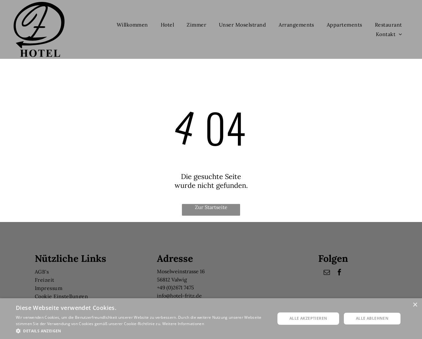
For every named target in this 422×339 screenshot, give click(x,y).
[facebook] (339, 273)
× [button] (415, 305)
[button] (142, 330)
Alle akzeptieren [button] (308, 318)
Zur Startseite (211, 207)
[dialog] (211, 318)
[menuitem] (132, 24)
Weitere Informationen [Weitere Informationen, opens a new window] (183, 323)
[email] (327, 273)
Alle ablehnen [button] (372, 318)
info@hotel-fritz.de (179, 296)
